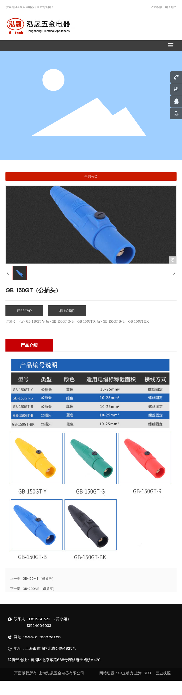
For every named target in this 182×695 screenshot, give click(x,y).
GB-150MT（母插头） (39, 578)
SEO (147, 673)
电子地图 (171, 7)
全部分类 (91, 176)
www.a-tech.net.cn (43, 637)
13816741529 (39, 619)
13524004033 (39, 625)
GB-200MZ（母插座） (39, 588)
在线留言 (157, 7)
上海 (138, 673)
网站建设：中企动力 (116, 673)
